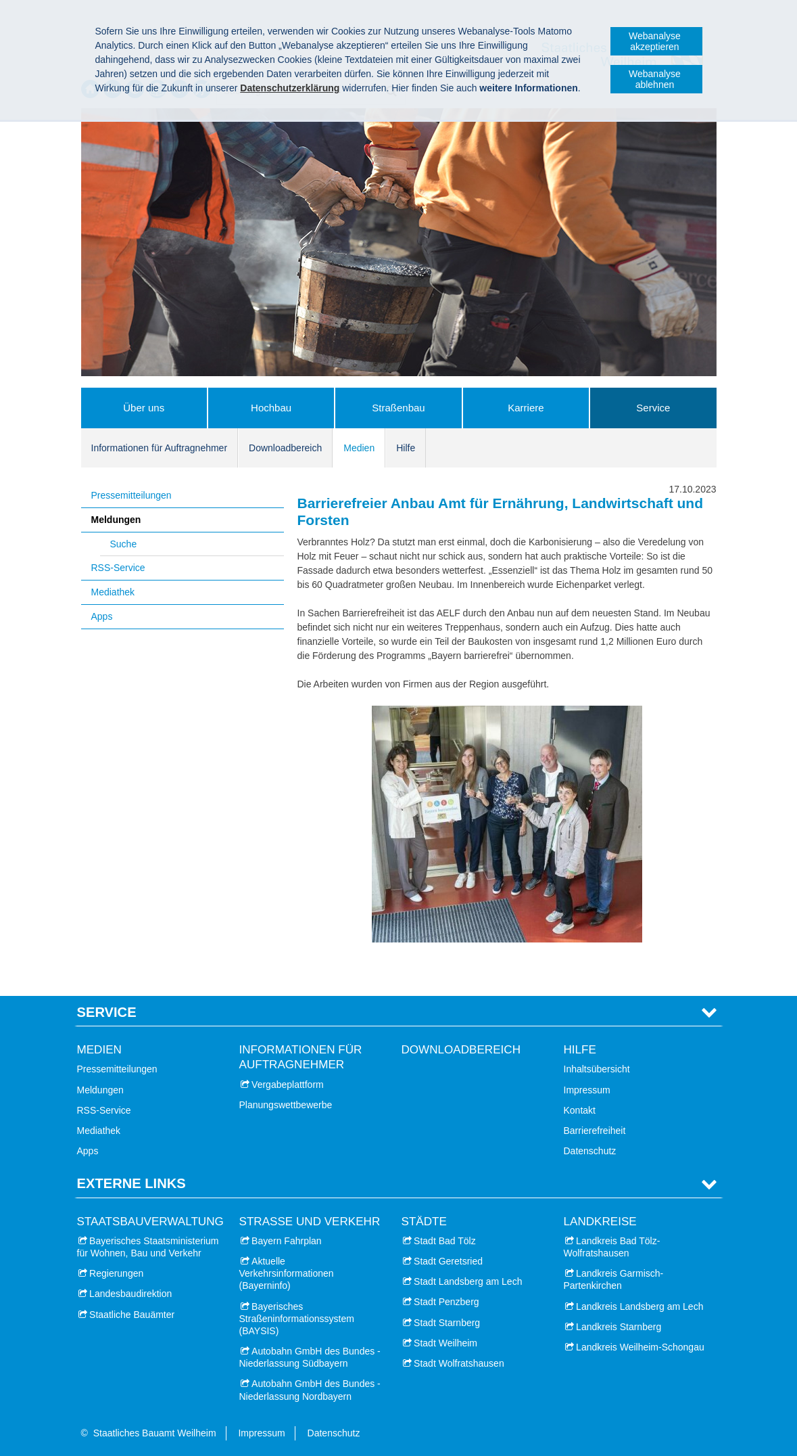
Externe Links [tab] (131, 1183)
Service (653, 407)
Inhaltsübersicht (597, 1069)
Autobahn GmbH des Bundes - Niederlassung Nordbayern (310, 1389)
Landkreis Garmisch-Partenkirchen (614, 1279)
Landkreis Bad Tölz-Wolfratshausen (612, 1246)
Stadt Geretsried (448, 1261)
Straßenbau (398, 407)
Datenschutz (590, 1150)
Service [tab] (107, 1012)
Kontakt (580, 1110)
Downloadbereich (285, 447)
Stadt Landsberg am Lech (468, 1281)
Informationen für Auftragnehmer (159, 447)
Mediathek (113, 592)
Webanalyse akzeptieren (655, 41)
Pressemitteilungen (131, 495)
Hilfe (405, 447)
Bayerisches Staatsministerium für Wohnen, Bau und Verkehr (148, 1246)
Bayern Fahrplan (286, 1240)
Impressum (587, 1090)
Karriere (526, 407)
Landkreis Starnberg (618, 1326)
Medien (359, 447)
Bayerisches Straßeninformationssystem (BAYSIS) (296, 1318)
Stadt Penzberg (446, 1301)
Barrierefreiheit (595, 1130)
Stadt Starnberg (447, 1322)
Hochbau (271, 407)
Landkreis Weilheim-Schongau (640, 1347)
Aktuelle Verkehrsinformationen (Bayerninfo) (286, 1273)
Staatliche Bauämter (131, 1314)
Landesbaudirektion (130, 1293)
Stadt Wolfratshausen (459, 1363)
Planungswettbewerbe (286, 1104)
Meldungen (116, 519)
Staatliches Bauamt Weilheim (154, 1433)
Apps (102, 616)
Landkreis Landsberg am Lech (639, 1306)
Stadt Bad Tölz (445, 1240)
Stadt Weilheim (445, 1343)
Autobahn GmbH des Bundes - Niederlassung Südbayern (310, 1357)
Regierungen (116, 1273)
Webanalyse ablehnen (655, 79)
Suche (123, 544)
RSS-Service (118, 567)
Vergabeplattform (287, 1084)
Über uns (143, 407)
